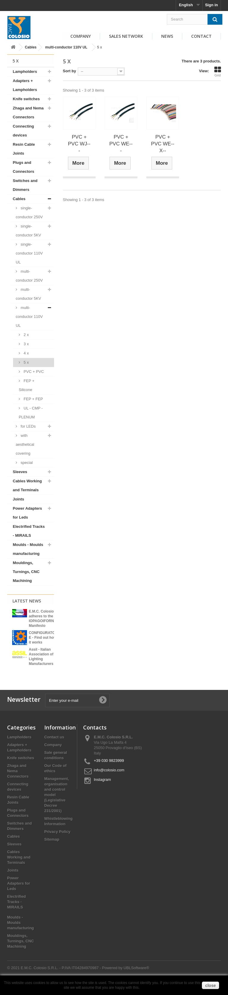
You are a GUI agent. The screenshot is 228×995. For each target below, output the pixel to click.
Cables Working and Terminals (27, 485)
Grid (217, 71)
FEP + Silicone (26, 385)
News (167, 36)
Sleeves (20, 472)
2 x (26, 334)
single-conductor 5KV (28, 230)
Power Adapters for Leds (27, 513)
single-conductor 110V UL (29, 253)
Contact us (54, 748)
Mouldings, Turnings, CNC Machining (26, 572)
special (26, 462)
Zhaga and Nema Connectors (28, 112)
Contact (201, 36)
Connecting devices (23, 130)
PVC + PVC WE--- (120, 143)
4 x (26, 353)
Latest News (26, 601)
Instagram (102, 790)
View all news (30, 673)
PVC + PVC (33, 371)
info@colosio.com (109, 781)
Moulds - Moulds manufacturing (28, 549)
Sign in (211, 5)
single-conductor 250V (29, 212)
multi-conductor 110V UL (66, 47)
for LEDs (28, 426)
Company (80, 36)
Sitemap (51, 850)
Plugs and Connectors (23, 167)
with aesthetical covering (25, 444)
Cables (31, 47)
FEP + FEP (33, 399)
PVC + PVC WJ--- (79, 143)
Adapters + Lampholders (25, 85)
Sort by (69, 71)
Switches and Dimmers (25, 185)
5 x (26, 362)
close (210, 985)
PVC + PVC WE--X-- (162, 143)
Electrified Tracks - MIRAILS (29, 531)
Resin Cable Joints (24, 149)
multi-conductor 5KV (28, 294)
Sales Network (126, 36)
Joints (18, 499)
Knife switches (26, 99)
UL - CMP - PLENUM (31, 412)
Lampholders (25, 71)
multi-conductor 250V (29, 276)
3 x (26, 344)
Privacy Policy (57, 842)
